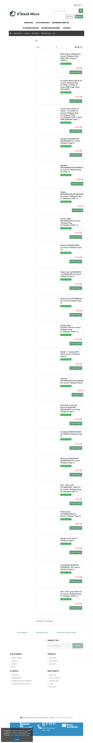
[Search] (68, 11)
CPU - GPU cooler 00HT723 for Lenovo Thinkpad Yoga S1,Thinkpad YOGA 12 (71, 594)
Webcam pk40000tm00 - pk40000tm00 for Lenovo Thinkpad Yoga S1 (70, 461)
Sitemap (13, 664)
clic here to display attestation (64, 717)
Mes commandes (54, 678)
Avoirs (51, 684)
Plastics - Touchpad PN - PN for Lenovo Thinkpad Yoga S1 (71, 354)
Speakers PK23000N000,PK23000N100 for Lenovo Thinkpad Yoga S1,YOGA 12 (71, 169)
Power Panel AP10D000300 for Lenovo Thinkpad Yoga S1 (71, 301)
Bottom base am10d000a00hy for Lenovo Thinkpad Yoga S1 (71, 514)
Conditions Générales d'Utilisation (21, 681)
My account (52, 675)
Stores (13, 667)
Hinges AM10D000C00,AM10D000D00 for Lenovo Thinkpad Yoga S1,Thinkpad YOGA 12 (72, 195)
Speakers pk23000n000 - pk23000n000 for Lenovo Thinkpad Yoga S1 (70, 141)
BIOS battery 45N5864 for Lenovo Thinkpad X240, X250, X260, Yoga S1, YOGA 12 (71, 57)
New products (53, 661)
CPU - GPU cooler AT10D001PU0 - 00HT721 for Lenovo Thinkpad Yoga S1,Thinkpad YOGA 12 (70, 488)
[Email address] (60, 645)
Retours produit (53, 681)
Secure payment (16, 678)
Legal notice (14, 675)
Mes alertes (52, 687)
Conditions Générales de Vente (20, 684)
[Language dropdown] (79, 5)
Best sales (52, 664)
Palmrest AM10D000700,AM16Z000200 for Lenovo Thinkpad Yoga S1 (72, 381)
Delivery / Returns (16, 658)
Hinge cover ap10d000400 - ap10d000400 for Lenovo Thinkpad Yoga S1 (71, 274)
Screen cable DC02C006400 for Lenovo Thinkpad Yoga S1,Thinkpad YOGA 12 (71, 221)
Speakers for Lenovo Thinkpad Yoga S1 (68, 540)
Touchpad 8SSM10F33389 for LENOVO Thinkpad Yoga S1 (71, 434)
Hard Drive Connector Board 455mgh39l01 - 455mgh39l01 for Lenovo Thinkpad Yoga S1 (71, 408)
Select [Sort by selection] (38, 47)
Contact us (14, 661)
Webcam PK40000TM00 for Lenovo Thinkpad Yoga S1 (71, 246)
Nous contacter (72, 726)
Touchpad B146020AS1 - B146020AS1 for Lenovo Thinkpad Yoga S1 (70, 567)
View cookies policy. (17, 736)
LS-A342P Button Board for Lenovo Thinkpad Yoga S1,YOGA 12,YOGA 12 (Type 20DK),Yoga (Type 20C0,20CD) (71, 85)
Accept (17, 739)
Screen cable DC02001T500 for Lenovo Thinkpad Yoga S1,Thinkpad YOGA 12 (71, 327)
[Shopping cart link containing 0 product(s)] (80, 16)
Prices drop (52, 658)
